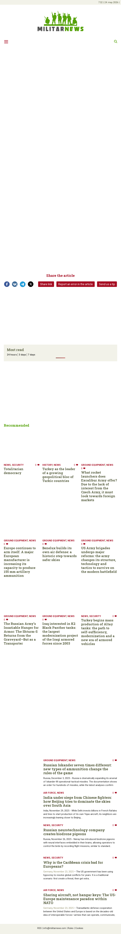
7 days (31, 354)
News (7, 465)
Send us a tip (107, 284)
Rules (70, 928)
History (47, 465)
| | (108, 2)
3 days (22, 354)
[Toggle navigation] (6, 41)
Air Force (49, 792)
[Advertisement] (60, 70)
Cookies (78, 928)
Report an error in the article (75, 284)
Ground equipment (93, 465)
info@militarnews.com (54, 928)
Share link (46, 284)
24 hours (12, 354)
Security (18, 465)
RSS (39, 928)
